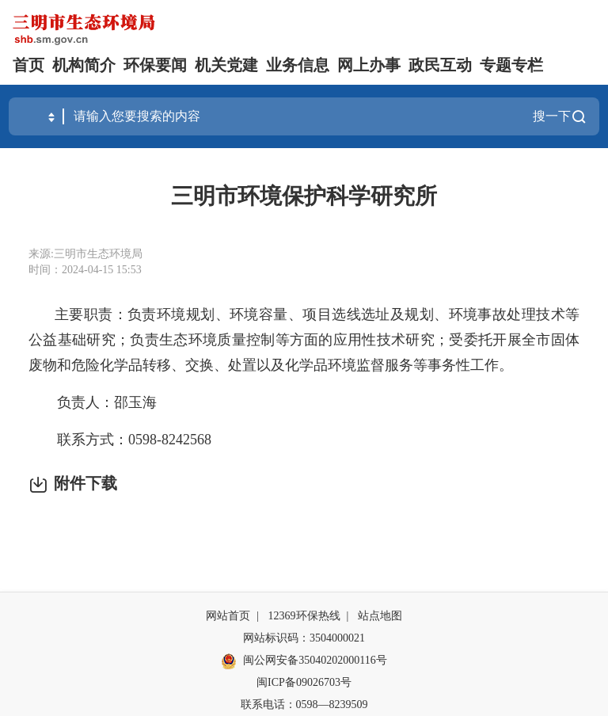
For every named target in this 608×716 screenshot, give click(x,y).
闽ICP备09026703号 (304, 682)
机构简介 (84, 65)
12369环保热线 (304, 616)
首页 (28, 65)
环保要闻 (155, 65)
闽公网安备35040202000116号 (303, 661)
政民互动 (440, 65)
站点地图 (380, 616)
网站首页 (228, 616)
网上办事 (369, 65)
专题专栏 (511, 65)
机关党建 (226, 65)
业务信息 (297, 65)
